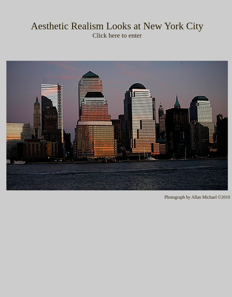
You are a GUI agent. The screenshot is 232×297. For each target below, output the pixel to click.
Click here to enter (117, 35)
